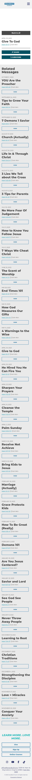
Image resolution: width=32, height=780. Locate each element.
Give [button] (16, 745)
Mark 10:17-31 (6, 451)
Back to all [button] (16, 33)
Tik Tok (24, 762)
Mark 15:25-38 (6, 180)
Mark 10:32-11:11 (7, 431)
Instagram (7, 762)
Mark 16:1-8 (5, 140)
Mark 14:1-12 (5, 277)
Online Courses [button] (16, 755)
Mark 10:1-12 (5, 491)
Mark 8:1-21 (5, 605)
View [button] (15, 92)
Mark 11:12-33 (6, 394)
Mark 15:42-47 (6, 160)
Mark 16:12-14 (6, 107)
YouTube (13, 762)
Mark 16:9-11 (5, 124)
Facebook (18, 762)
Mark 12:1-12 (5, 374)
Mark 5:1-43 (5, 698)
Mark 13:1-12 (5, 294)
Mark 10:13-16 (6, 471)
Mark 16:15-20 (6, 87)
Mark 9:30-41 (6, 531)
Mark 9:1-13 (5, 568)
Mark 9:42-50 (6, 511)
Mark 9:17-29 (6, 548)
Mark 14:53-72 (6, 237)
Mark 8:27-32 (6, 585)
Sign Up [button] (16, 750)
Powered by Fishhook (16, 777)
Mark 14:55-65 (6, 217)
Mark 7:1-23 (5, 661)
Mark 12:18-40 (6, 337)
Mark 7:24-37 (6, 641)
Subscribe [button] (16, 57)
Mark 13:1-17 (5, 44)
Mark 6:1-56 (5, 681)
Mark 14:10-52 (6, 257)
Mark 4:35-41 (6, 718)
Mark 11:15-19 (6, 414)
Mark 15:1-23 (6, 197)
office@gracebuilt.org (9, 768)
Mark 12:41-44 (6, 317)
